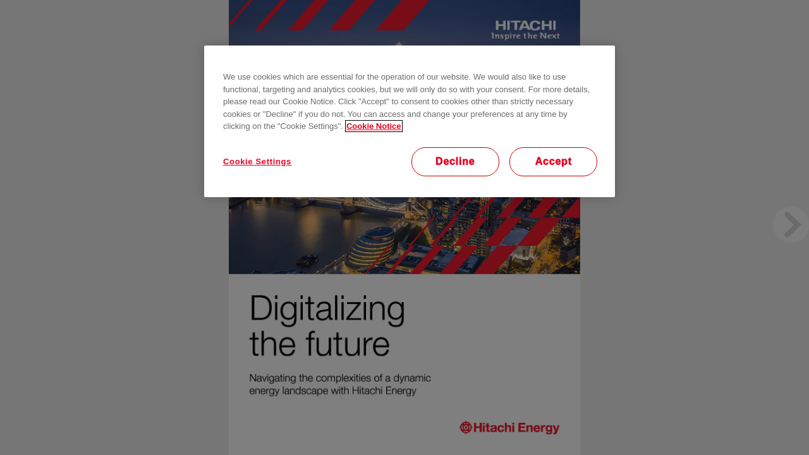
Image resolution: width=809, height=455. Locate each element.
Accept (553, 161)
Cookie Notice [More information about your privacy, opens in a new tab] (373, 126)
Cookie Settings (257, 161)
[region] (409, 121)
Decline (455, 161)
